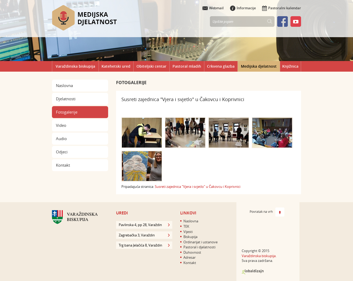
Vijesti (188, 231)
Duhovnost (192, 252)
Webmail (213, 8)
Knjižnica (290, 66)
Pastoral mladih (187, 66)
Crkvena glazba (221, 66)
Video (61, 125)
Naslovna (64, 85)
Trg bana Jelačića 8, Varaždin (144, 245)
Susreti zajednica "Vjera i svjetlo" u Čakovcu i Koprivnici (197, 186)
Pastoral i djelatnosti (199, 247)
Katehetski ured (116, 66)
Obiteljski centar (151, 66)
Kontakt (63, 165)
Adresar (189, 257)
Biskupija (190, 236)
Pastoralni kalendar (281, 8)
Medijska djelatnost (259, 66)
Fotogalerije (66, 112)
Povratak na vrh (267, 212)
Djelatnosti (66, 98)
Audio (61, 138)
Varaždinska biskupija (75, 66)
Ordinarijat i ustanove (200, 242)
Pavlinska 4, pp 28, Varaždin (144, 224)
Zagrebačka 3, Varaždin (144, 235)
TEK (186, 226)
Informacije (243, 8)
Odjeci (62, 151)
